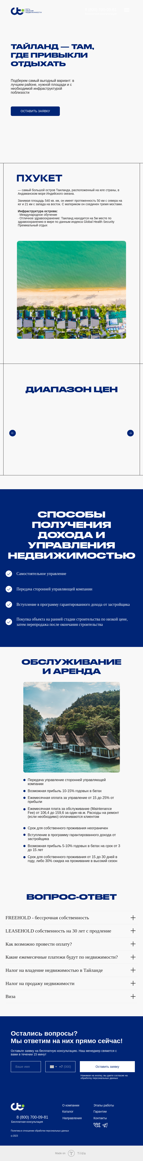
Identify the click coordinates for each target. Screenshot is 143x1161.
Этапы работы (104, 1105)
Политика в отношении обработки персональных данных (40, 1131)
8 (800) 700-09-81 (101, 9)
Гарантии (100, 1111)
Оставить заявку (107, 1066)
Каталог (67, 1111)
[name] (26, 1066)
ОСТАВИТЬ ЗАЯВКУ (35, 111)
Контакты (100, 1118)
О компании (70, 1105)
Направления (72, 1118)
